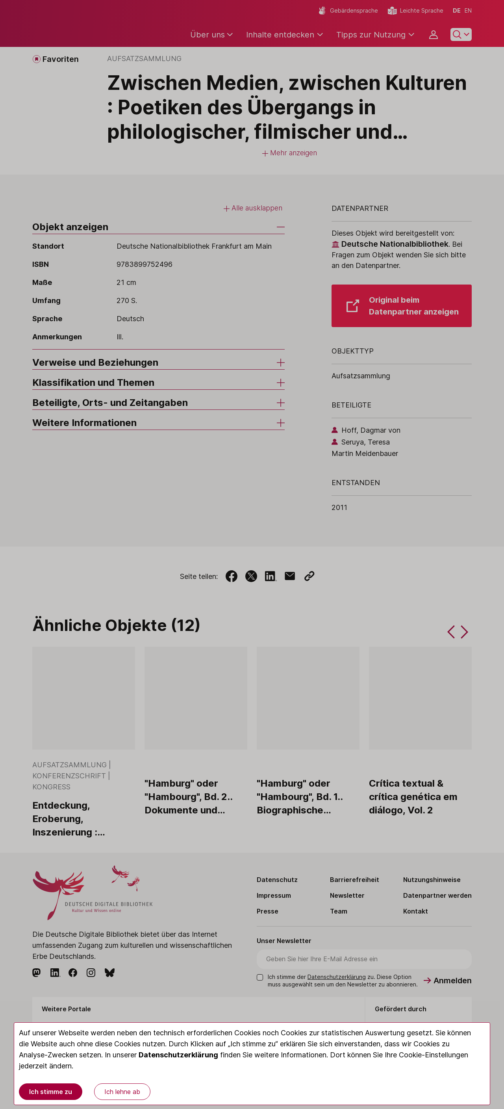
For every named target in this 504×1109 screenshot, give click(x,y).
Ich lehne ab (122, 1092)
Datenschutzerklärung (178, 1055)
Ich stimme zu (50, 1092)
